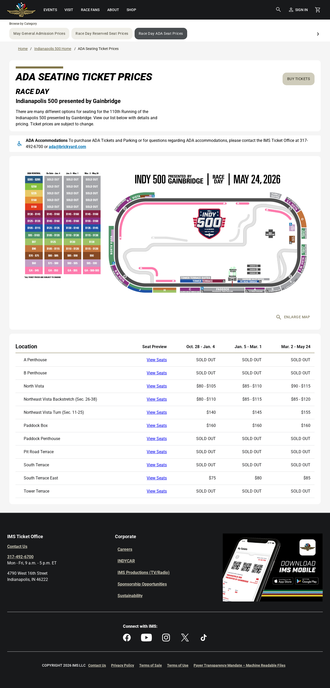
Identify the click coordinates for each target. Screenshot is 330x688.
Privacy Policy (122, 665)
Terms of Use (177, 665)
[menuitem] (50, 10)
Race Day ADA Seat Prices (161, 33)
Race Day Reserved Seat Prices (102, 33)
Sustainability (130, 595)
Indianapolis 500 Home (52, 49)
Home (23, 49)
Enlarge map (293, 317)
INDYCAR (126, 560)
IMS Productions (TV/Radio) (144, 572)
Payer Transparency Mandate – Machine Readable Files (239, 665)
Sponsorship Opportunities (142, 584)
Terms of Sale (150, 665)
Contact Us (17, 546)
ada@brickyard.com (67, 146)
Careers (125, 549)
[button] (278, 10)
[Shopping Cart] (317, 10)
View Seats (157, 359)
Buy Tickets (298, 79)
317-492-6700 (20, 556)
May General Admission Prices (39, 33)
